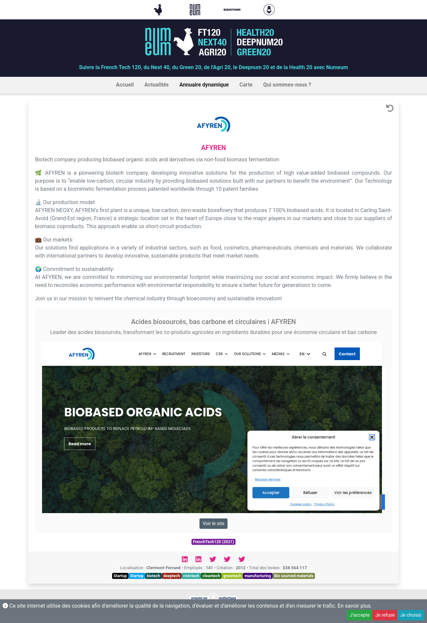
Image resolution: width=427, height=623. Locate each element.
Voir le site (213, 523)
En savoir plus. (355, 606)
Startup (120, 576)
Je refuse (385, 615)
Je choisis (410, 615)
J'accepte (360, 615)
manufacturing (258, 576)
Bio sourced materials (294, 576)
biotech (153, 576)
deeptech (171, 576)
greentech (232, 576)
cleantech (211, 576)
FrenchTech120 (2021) (213, 541)
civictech (191, 576)
